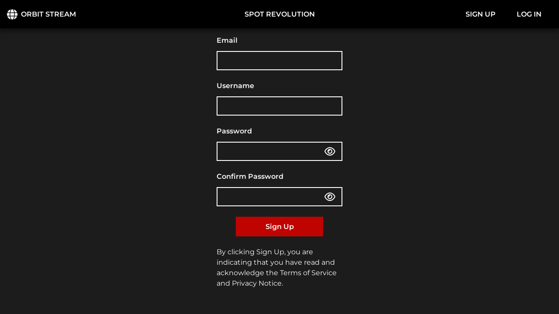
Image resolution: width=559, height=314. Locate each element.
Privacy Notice (257, 283)
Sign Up (280, 226)
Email (227, 40)
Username (235, 86)
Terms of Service (308, 273)
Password (234, 131)
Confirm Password (250, 176)
